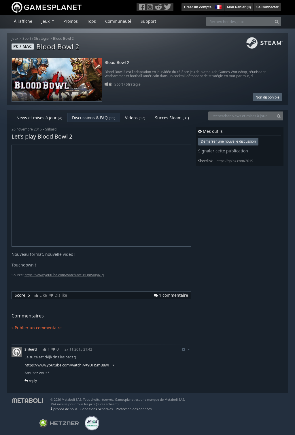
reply (30, 380)
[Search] (276, 21)
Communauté (118, 21)
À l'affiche (23, 21)
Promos (70, 21)
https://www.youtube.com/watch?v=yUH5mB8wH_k (69, 365)
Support (148, 21)
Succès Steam (172, 117)
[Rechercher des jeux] (239, 21)
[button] (218, 6)
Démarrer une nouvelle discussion (228, 141)
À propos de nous (63, 409)
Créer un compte (197, 7)
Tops (91, 21)
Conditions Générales (96, 409)
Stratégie (41, 38)
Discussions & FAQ (93, 117)
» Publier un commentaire (37, 327)
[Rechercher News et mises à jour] (241, 115)
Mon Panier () (239, 7)
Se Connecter (267, 7)
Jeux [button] (46, 21)
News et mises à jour (39, 117)
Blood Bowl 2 (63, 38)
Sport (26, 38)
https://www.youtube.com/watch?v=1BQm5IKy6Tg (64, 275)
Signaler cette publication (223, 151)
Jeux (15, 38)
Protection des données (134, 409)
